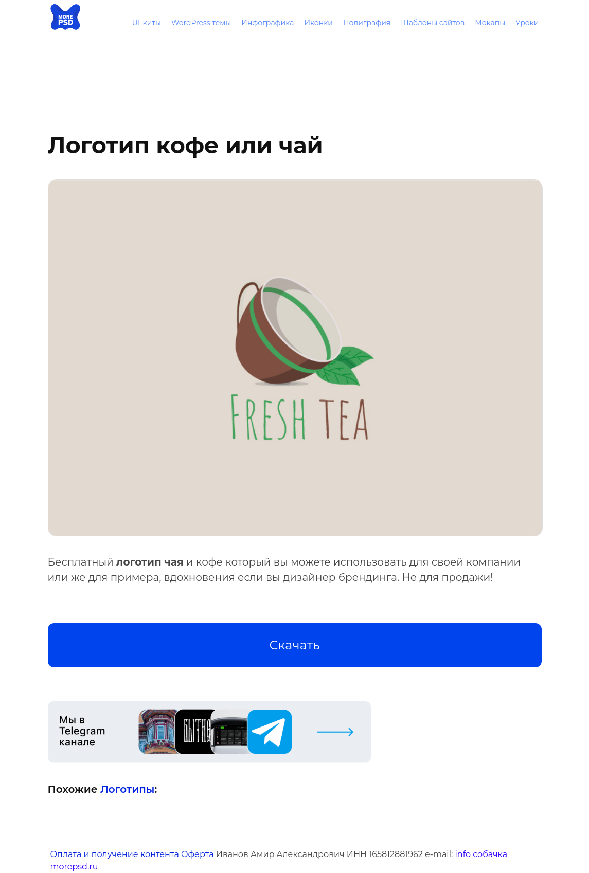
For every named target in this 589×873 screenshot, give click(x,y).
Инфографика (267, 22)
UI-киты (146, 22)
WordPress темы (201, 22)
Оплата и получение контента (114, 854)
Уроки (527, 22)
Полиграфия (366, 22)
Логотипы (127, 789)
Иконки (318, 22)
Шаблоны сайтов (433, 22)
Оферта (197, 854)
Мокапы (490, 22)
